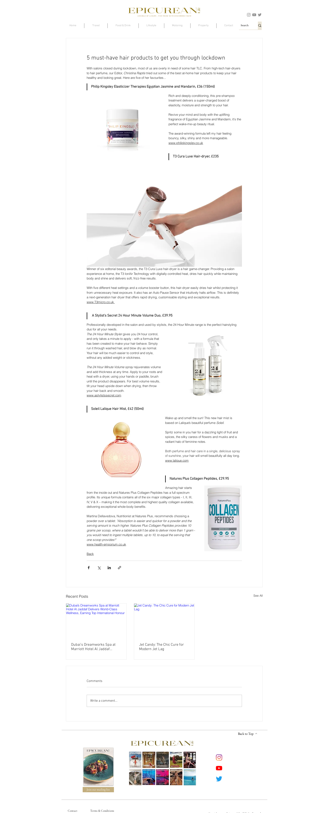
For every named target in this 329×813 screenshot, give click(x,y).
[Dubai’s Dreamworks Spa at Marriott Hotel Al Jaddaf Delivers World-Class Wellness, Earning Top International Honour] (96, 621)
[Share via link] (119, 568)
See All (258, 595)
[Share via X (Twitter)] (99, 568)
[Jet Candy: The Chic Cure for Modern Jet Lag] (164, 621)
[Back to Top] (247, 733)
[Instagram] (248, 14)
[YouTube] (254, 14)
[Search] (244, 26)
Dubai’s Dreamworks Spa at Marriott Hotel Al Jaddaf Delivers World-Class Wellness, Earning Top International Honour (96, 647)
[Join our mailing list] (98, 789)
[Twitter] (259, 14)
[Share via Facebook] (89, 568)
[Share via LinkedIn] (109, 568)
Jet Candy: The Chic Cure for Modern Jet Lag (161, 647)
